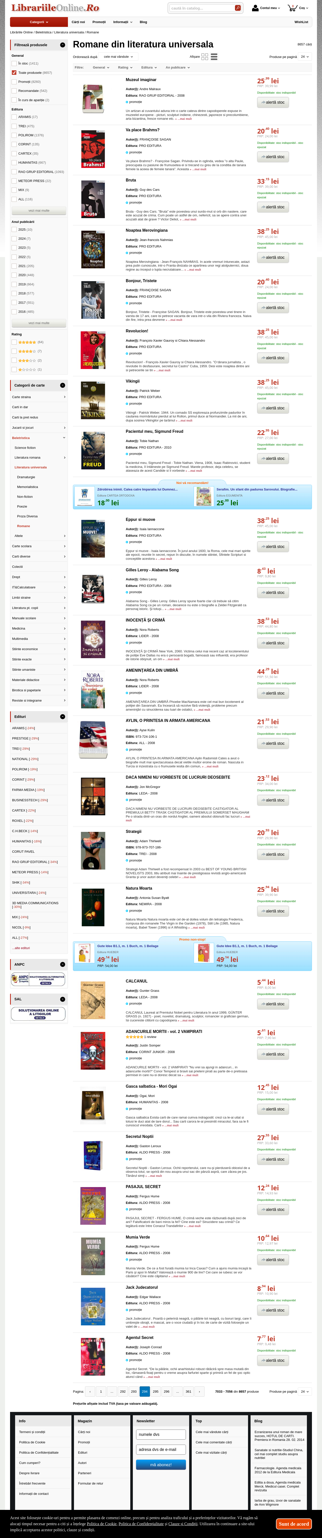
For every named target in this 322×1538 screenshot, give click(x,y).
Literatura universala (31, 467)
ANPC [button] (19, 964)
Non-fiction (25, 497)
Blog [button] (258, 1421)
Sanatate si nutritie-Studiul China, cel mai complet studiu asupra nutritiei (279, 1454)
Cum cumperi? (30, 1462)
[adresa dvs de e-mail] (161, 1450)
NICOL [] (21, 927)
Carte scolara (21, 546)
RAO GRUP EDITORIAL (41, 172)
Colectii (17, 567)
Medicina (18, 628)
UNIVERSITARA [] (29, 893)
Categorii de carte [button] (29, 385)
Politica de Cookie (32, 1442)
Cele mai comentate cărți (214, 1442)
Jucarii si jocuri (22, 427)
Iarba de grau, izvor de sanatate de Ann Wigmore (278, 1502)
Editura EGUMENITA (230, 495)
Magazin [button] (85, 1421)
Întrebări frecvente (32, 1483)
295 (153, 1391)
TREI (26, 126)
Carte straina (21, 397)
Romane (23, 526)
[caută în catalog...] (200, 8)
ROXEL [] (22, 821)
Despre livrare (29, 1473)
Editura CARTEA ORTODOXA (116, 495)
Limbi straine (21, 597)
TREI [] (21, 749)
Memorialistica (27, 487)
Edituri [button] (20, 717)
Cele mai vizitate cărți (211, 1452)
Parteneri (84, 1473)
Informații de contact (34, 1493)
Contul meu (264, 8)
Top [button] (198, 1421)
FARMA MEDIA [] (28, 790)
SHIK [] (21, 882)
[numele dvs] (161, 1435)
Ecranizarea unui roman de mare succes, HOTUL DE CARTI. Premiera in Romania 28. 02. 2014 (279, 1436)
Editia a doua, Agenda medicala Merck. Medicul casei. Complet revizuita (278, 1486)
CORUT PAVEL (23, 851)
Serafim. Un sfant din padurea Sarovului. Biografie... (257, 489)
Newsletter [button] (146, 1421)
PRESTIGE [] (25, 738)
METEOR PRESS (34, 181)
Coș (296, 8)
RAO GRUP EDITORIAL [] (35, 862)
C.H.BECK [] (25, 831)
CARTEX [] (24, 810)
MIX (23, 190)
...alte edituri (21, 948)
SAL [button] (18, 999)
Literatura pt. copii (25, 608)
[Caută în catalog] (238, 8)
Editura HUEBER (107, 952)
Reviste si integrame (27, 700)
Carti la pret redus (25, 417)
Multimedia (20, 639)
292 (121, 1391)
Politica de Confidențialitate (39, 1452)
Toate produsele (35, 73)
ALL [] (20, 938)
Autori (82, 1462)
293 (132, 1391)
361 (185, 1391)
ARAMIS (28, 117)
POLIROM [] (24, 769)
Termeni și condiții (32, 1432)
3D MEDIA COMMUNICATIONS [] (35, 905)
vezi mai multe (38, 210)
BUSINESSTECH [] (30, 800)
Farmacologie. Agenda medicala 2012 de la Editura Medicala (278, 1470)
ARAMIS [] (23, 728)
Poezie (22, 506)
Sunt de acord (294, 1524)
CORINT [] (23, 779)
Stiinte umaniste (23, 669)
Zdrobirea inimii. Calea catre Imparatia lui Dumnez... (137, 489)
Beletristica (21, 438)
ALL (25, 199)
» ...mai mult (183, 118)
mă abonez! (161, 1464)
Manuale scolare (24, 618)
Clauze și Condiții (183, 1524)
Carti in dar (20, 407)
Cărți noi (84, 1432)
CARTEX (28, 153)
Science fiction (25, 448)
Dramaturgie (26, 477)
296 (164, 1391)
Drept (16, 577)
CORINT (28, 144)
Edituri (82, 1452)
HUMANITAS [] (27, 841)
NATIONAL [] (25, 759)
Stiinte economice (25, 649)
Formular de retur (90, 1483)
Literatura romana (28, 457)
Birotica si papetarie (26, 690)
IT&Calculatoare (23, 587)
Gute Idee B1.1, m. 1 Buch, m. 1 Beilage (127, 946)
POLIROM (31, 135)
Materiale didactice (25, 680)
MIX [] (20, 917)
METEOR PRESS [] (30, 872)
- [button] (62, 44)
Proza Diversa (27, 516)
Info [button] (22, 1421)
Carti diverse (21, 556)
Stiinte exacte (22, 659)
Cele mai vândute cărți (212, 1432)
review (150, 1037)
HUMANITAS (32, 162)
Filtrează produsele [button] (30, 45)
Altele (19, 536)
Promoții (84, 1442)
